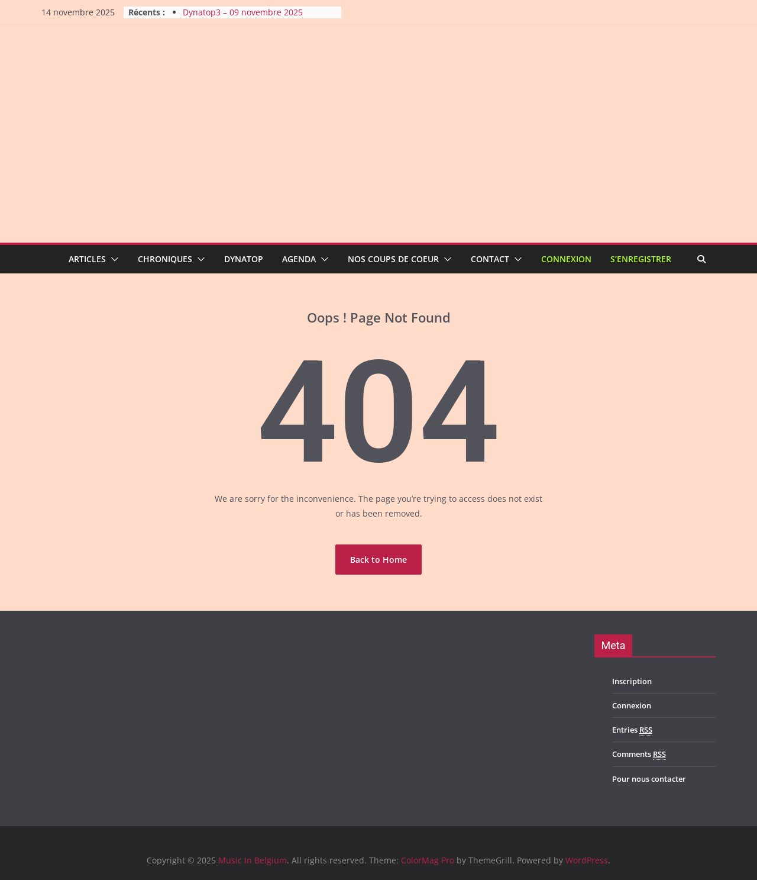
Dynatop (243, 259)
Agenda (299, 259)
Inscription (632, 681)
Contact (490, 259)
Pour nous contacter (649, 778)
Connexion (566, 259)
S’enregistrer (640, 259)
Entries (632, 730)
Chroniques (165, 259)
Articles (87, 259)
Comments (639, 754)
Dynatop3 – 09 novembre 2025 (243, 12)
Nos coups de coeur (393, 259)
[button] (112, 259)
